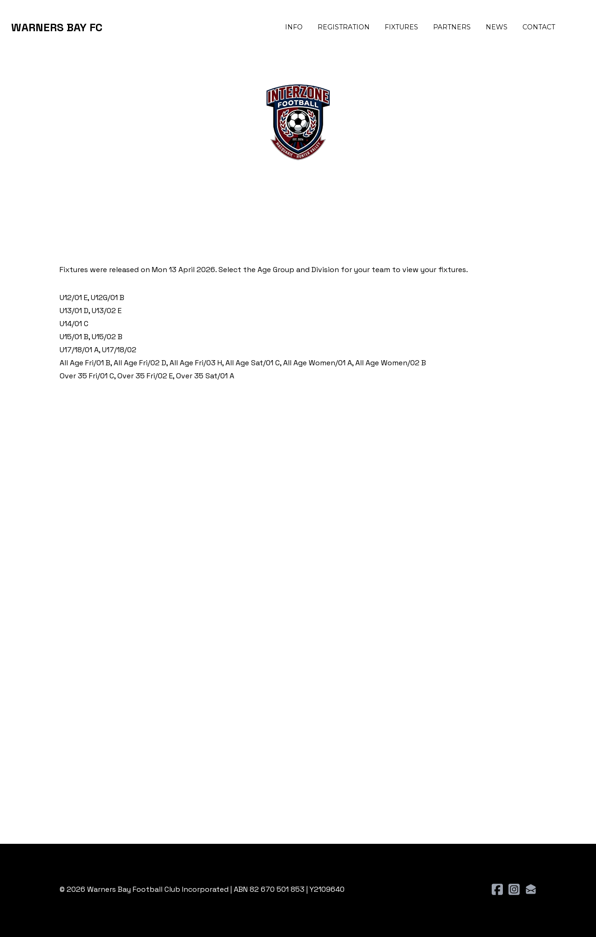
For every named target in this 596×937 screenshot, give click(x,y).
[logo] (56, 27)
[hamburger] (113, 27)
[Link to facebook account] (497, 889)
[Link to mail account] (530, 889)
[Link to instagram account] (514, 889)
